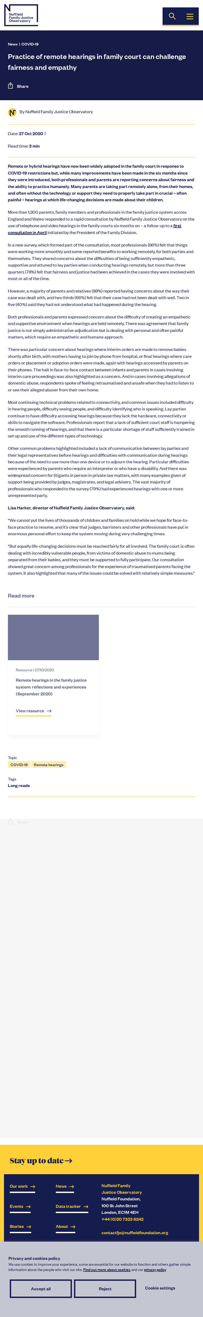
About (65, 1226)
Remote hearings (48, 764)
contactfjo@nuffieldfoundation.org (135, 1232)
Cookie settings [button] (160, 1288)
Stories (20, 1226)
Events (20, 1206)
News (12, 44)
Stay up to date (41, 1160)
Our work (22, 1186)
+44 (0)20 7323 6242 (123, 1219)
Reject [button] (105, 1289)
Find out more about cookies (107, 1269)
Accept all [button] (41, 1289)
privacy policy (155, 1269)
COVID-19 (30, 44)
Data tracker (72, 1206)
